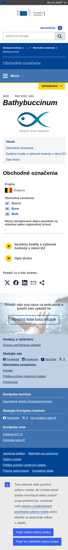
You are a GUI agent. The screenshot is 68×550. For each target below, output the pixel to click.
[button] (7, 282)
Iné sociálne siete (42, 417)
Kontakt (8, 370)
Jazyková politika (14, 453)
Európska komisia (12, 48)
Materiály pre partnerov (43, 453)
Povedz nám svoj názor (34, 320)
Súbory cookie (12, 459)
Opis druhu (13, 159)
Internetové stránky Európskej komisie (27, 401)
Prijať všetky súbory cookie (33, 532)
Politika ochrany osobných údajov (24, 376)
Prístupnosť (10, 382)
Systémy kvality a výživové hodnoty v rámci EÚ (35, 153)
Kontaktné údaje (42, 470)
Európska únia (12, 440)
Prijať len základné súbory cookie (37, 541)
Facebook (11, 417)
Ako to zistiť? (56, 2)
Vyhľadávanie (60, 36)
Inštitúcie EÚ (11, 434)
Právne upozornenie (16, 470)
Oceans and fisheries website (22, 345)
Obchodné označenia (44, 48)
